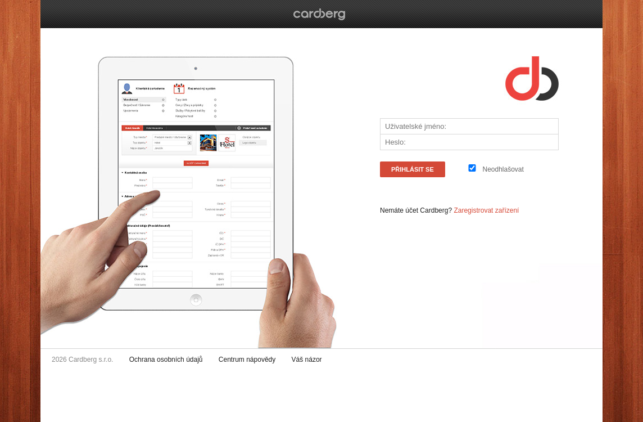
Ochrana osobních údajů (166, 359)
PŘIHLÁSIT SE (412, 169)
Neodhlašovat (502, 169)
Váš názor (307, 359)
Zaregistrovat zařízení (486, 210)
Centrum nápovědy (247, 359)
